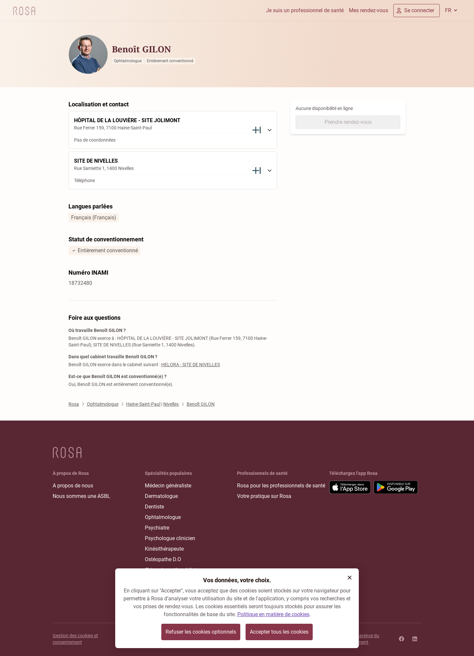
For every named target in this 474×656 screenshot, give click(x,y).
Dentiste (154, 507)
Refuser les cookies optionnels (201, 632)
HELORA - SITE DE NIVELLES (190, 364)
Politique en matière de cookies (273, 614)
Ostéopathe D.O (163, 559)
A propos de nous (73, 485)
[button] (350, 578)
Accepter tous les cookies (279, 632)
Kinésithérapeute (164, 549)
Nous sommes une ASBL (81, 496)
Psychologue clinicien (170, 538)
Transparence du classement (362, 639)
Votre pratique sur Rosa (264, 496)
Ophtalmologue (163, 517)
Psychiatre (157, 528)
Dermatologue (161, 496)
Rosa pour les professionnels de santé (281, 485)
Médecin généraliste (168, 485)
